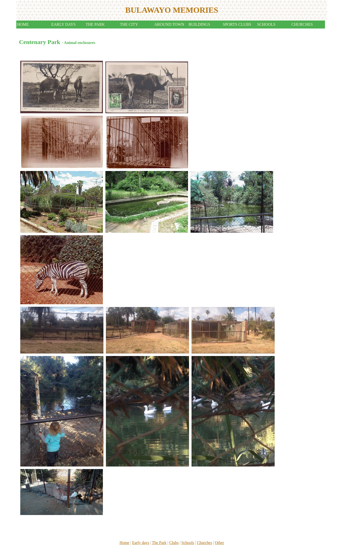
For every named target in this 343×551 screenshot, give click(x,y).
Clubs (174, 542)
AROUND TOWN (169, 24)
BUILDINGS (199, 24)
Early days (140, 542)
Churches (204, 542)
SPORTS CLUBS (237, 24)
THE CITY (129, 24)
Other (219, 542)
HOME (23, 24)
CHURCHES (302, 24)
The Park (159, 542)
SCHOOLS (266, 24)
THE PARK (95, 24)
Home (124, 542)
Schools (188, 542)
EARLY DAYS (63, 24)
